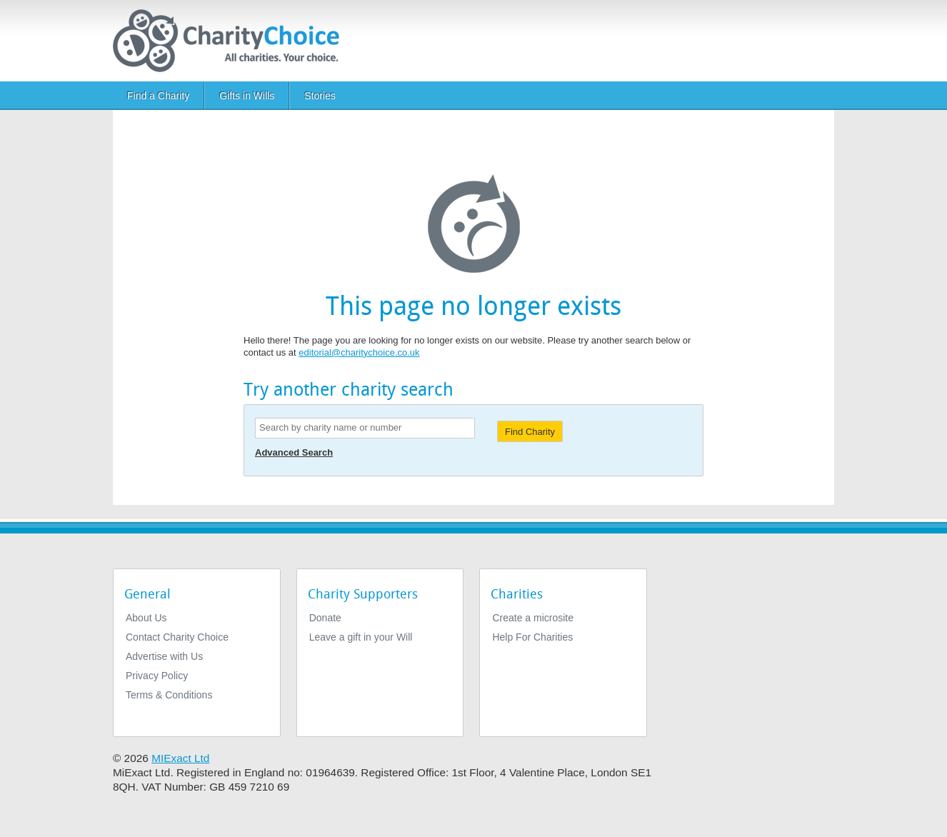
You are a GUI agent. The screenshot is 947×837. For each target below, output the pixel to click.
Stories (320, 95)
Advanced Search (294, 452)
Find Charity (530, 431)
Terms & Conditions (169, 695)
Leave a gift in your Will (361, 637)
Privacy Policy (157, 675)
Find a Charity (158, 95)
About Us (146, 617)
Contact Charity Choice (177, 637)
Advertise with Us (164, 656)
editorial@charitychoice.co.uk (359, 352)
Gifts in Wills (246, 95)
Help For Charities (532, 637)
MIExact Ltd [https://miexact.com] (180, 758)
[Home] (232, 40)
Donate (325, 617)
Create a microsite (532, 617)
